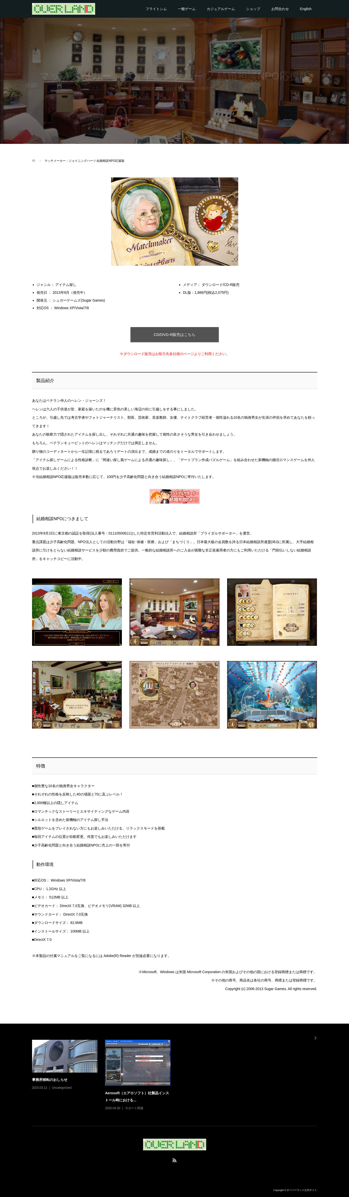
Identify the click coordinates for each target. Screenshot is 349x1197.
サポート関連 (134, 1108)
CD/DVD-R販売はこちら (174, 334)
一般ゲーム (187, 9)
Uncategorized (61, 1087)
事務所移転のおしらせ (49, 1080)
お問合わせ (280, 9)
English (306, 9)
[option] (178, 1075)
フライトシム (156, 9)
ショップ (253, 9)
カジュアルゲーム (221, 9)
